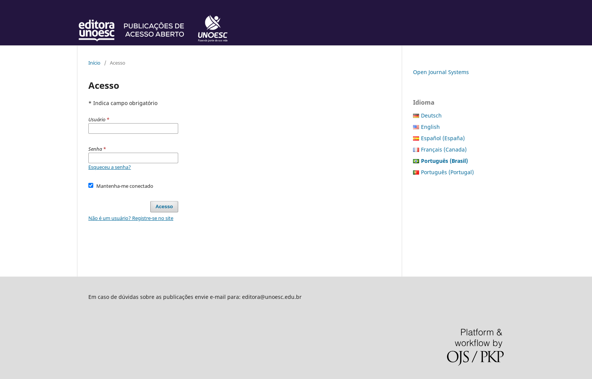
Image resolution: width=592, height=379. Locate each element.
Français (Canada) (444, 149)
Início (94, 62)
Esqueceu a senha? (109, 167)
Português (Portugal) (447, 172)
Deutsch (431, 115)
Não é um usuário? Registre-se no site (130, 218)
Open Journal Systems (441, 72)
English (430, 126)
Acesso (164, 206)
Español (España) (443, 138)
